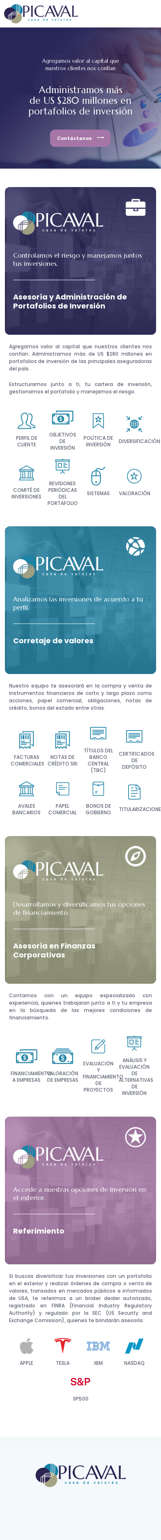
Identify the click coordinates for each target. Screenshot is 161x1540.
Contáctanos (74, 138)
